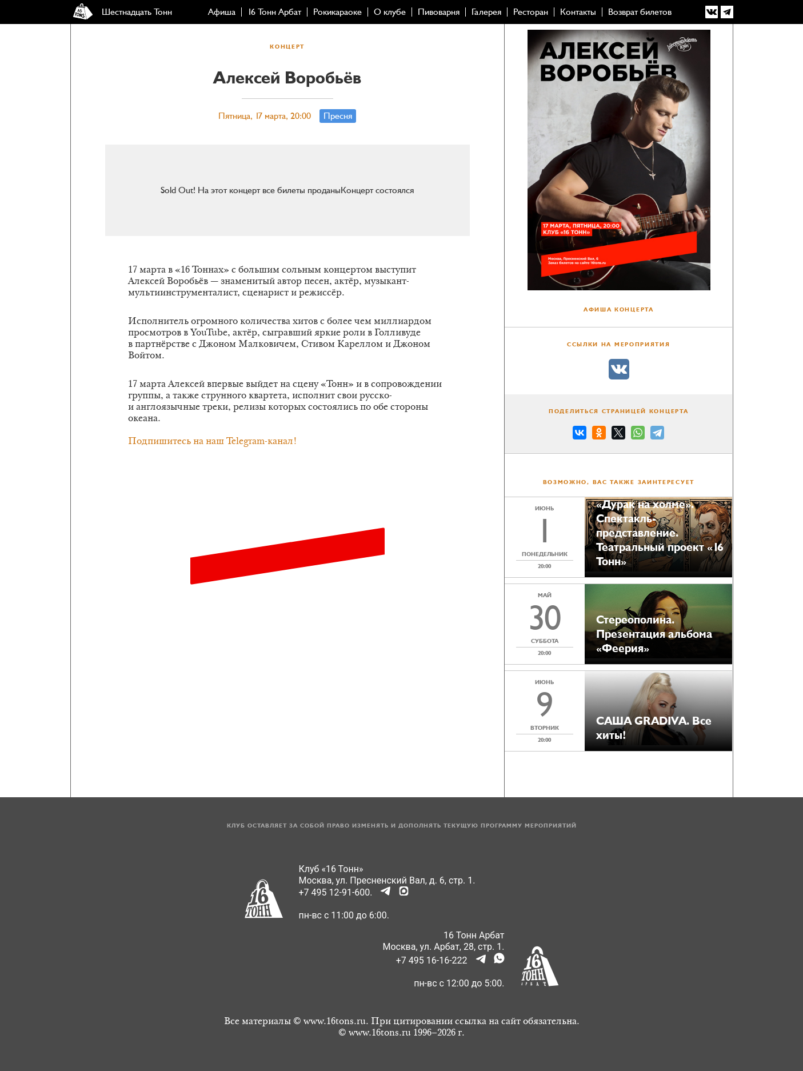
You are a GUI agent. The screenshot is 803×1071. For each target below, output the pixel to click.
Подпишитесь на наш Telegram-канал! (212, 441)
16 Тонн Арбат (274, 12)
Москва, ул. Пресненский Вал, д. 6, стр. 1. (387, 880)
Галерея (486, 12)
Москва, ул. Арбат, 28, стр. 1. (444, 946)
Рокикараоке (337, 12)
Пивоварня (439, 12)
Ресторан (530, 12)
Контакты (578, 12)
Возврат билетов (640, 12)
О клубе (390, 12)
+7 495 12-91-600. (336, 892)
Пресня (337, 116)
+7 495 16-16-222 (432, 960)
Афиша (221, 12)
